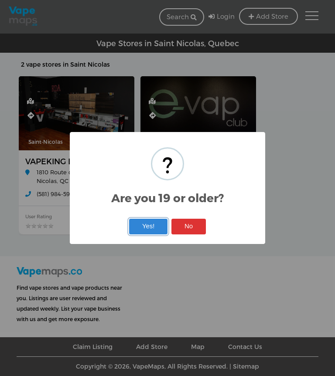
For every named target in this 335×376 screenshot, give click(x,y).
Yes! (148, 226)
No (189, 226)
